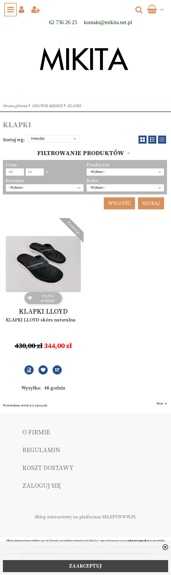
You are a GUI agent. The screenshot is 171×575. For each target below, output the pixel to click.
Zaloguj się (41, 486)
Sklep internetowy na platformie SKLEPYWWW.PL (86, 517)
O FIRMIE (36, 432)
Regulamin (41, 450)
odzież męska (138, 541)
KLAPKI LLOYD (43, 311)
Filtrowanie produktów (80, 153)
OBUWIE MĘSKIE (47, 106)
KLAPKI (74, 106)
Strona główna (15, 106)
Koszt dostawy (48, 468)
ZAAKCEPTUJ (85, 566)
